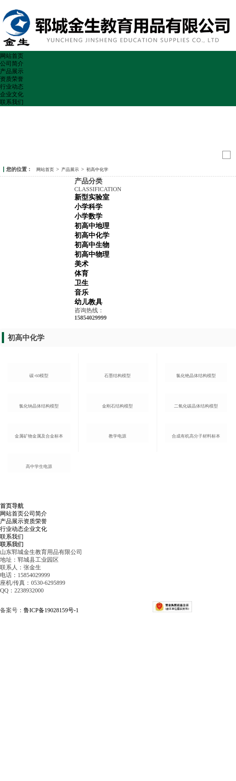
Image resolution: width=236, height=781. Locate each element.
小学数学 (88, 216)
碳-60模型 (38, 417)
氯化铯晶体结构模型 (196, 417)
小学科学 (88, 207)
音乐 (81, 292)
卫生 (81, 283)
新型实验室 (92, 197)
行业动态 (11, 86)
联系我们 (11, 102)
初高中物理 (92, 254)
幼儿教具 (88, 302)
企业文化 (11, 94)
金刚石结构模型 (117, 489)
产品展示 (11, 71)
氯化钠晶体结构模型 (39, 489)
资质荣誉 (11, 79)
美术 (81, 264)
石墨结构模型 (117, 417)
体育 (81, 273)
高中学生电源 (39, 633)
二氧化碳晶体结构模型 (196, 489)
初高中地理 (92, 226)
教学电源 (117, 561)
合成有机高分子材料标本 (196, 561)
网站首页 (11, 56)
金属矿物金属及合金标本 (39, 561)
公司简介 (11, 63)
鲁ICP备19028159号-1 (51, 777)
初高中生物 (92, 245)
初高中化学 (97, 169)
